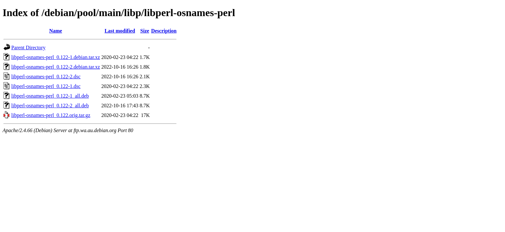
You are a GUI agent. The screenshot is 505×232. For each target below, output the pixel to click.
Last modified (120, 31)
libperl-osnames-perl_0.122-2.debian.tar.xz (55, 67)
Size (144, 31)
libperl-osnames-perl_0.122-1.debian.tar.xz (55, 57)
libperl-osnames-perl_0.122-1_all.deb (50, 96)
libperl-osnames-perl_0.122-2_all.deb (50, 105)
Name (55, 31)
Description (163, 31)
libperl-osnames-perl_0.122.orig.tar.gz (50, 115)
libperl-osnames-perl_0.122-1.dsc (46, 86)
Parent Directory (28, 47)
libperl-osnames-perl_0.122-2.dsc (46, 76)
